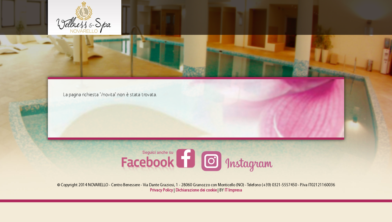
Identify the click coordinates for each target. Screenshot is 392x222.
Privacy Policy (161, 190)
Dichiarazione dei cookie (196, 190)
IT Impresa (233, 190)
